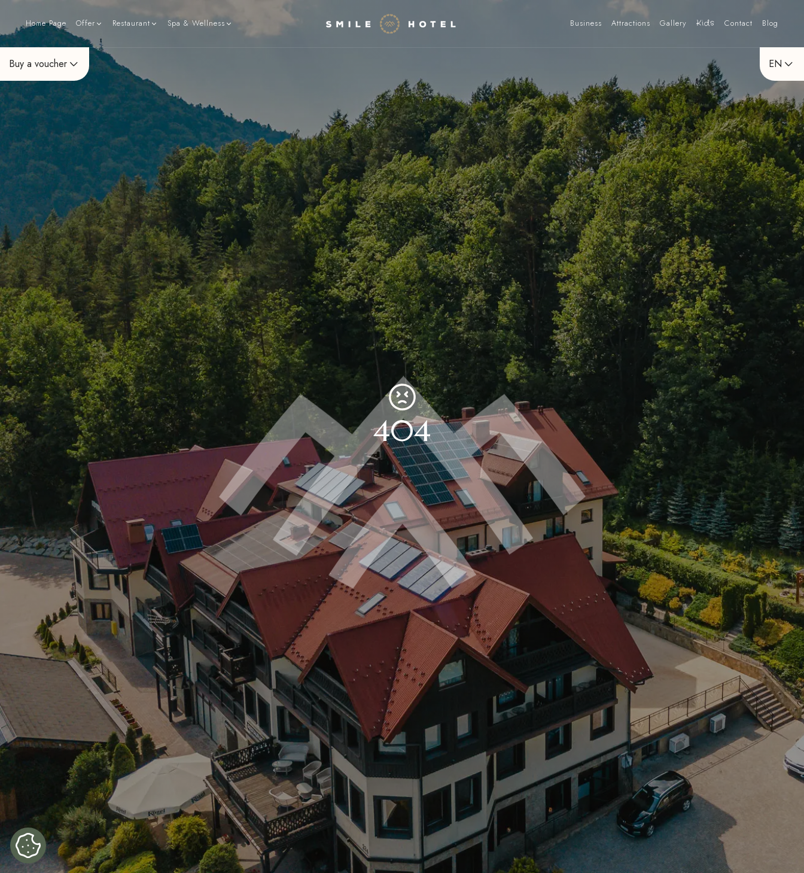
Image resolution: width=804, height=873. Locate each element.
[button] (89, 23)
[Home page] (391, 24)
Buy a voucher (44, 64)
